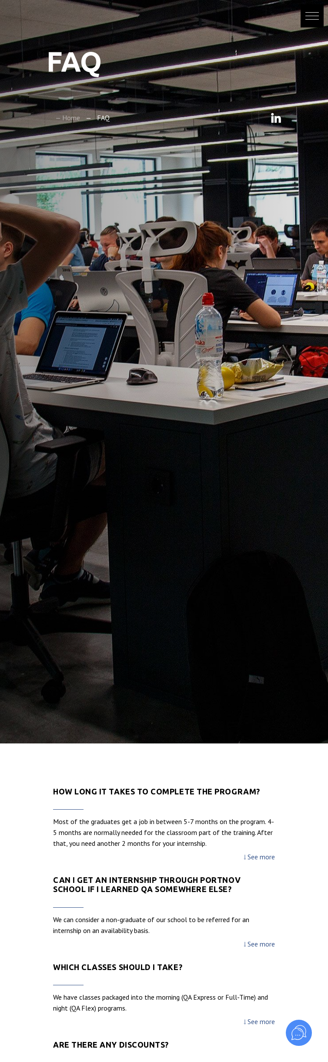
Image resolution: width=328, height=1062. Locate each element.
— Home (67, 117)
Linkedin (276, 118)
